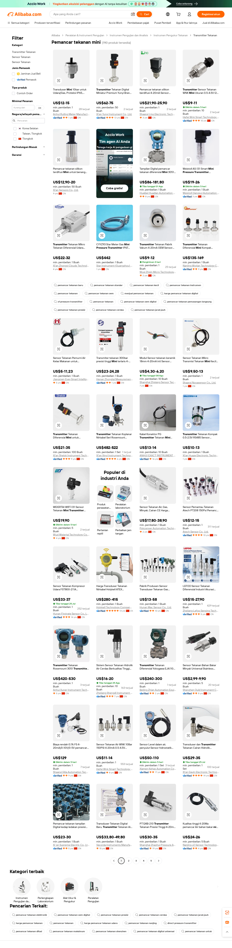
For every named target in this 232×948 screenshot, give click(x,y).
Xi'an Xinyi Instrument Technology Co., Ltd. (114, 455)
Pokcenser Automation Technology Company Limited (158, 528)
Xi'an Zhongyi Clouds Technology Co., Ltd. (71, 265)
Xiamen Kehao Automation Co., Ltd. (158, 768)
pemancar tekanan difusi (27, 931)
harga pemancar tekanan (27, 923)
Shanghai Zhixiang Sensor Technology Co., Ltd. (158, 382)
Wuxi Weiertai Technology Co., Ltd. (71, 534)
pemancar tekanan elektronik (29, 914)
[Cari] (144, 14)
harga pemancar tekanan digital (179, 293)
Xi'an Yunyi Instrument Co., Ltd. (114, 114)
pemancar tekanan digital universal (153, 931)
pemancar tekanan (66, 293)
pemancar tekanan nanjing (141, 923)
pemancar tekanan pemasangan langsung (187, 301)
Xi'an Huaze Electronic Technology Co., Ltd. (201, 455)
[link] (227, 912)
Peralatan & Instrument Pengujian (85, 35)
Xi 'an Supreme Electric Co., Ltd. (71, 844)
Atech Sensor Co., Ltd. (195, 531)
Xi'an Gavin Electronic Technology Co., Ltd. (201, 772)
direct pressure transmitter (180, 923)
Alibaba (56, 35)
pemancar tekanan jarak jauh (148, 309)
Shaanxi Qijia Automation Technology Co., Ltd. (71, 772)
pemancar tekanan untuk (196, 931)
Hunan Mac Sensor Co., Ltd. (156, 607)
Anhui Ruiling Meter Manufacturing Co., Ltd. (71, 114)
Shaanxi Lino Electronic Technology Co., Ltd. (158, 114)
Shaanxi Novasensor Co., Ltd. (199, 382)
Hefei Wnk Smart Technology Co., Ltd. (201, 117)
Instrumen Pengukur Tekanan (171, 35)
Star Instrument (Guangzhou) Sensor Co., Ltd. (114, 265)
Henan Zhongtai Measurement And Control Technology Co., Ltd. (114, 379)
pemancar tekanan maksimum (67, 931)
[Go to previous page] (113, 860)
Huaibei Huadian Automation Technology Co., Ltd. (158, 192)
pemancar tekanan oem (99, 293)
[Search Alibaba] (90, 14)
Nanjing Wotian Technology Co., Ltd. (201, 265)
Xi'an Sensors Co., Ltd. (65, 189)
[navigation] (28, 448)
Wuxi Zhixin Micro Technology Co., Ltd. (158, 271)
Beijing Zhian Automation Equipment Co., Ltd (158, 689)
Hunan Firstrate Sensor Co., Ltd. (71, 613)
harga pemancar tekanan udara (99, 923)
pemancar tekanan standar (106, 285)
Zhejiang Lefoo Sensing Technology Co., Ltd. (201, 610)
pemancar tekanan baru (68, 285)
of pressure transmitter (68, 301)
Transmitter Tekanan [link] (205, 35)
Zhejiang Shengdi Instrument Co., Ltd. (114, 692)
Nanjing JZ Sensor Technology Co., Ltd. (201, 844)
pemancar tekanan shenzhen (109, 931)
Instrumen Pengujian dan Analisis (129, 35)
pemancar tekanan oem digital (138, 301)
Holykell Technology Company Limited (114, 607)
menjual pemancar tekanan (137, 293)
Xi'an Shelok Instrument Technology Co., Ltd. (71, 455)
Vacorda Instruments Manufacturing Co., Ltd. (114, 844)
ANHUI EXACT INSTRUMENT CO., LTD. (158, 455)
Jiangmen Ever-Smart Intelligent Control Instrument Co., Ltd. (71, 379)
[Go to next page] (158, 860)
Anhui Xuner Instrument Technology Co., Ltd (71, 689)
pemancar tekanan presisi (69, 309)
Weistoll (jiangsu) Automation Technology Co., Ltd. (201, 192)
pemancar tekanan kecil (144, 285)
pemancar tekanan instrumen (183, 285)
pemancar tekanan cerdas (108, 309)
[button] (133, 14)
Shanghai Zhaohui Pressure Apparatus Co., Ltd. (158, 844)
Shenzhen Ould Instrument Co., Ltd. (201, 689)
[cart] (179, 14)
